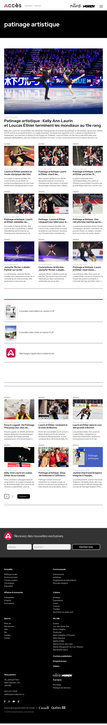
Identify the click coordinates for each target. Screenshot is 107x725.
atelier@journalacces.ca (14, 696)
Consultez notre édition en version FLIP (36, 312)
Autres (7, 145)
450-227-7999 (10, 693)
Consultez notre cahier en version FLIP (36, 333)
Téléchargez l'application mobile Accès (36, 354)
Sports (76, 145)
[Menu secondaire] (101, 7)
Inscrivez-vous (86, 548)
